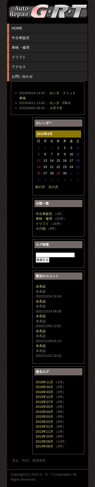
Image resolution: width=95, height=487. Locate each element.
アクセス (19, 67)
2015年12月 (44, 397)
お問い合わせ (22, 76)
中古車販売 (20, 38)
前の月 (40, 187)
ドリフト (19, 57)
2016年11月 (44, 382)
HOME (17, 28)
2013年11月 (44, 431)
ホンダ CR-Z (59, 103)
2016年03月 (44, 392)
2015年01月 (44, 426)
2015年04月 (44, 412)
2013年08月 (44, 446)
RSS (25, 460)
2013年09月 (44, 441)
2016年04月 (44, 387)
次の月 (53, 187)
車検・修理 (20, 47)
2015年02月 (44, 422)
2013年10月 (44, 436)
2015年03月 (44, 416)
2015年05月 (44, 407)
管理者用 (38, 460)
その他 (41, 228)
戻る (15, 460)
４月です (56, 108)
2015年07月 (44, 402)
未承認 (41, 286)
